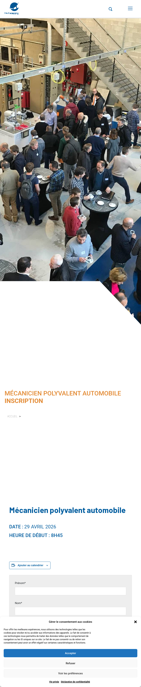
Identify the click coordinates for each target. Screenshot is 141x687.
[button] (135, 622)
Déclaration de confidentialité (75, 682)
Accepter (70, 653)
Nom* (18, 603)
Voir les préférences (70, 673)
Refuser (70, 663)
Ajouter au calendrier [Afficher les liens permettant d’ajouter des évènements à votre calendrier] (30, 565)
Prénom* (20, 583)
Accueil (12, 416)
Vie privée (54, 682)
